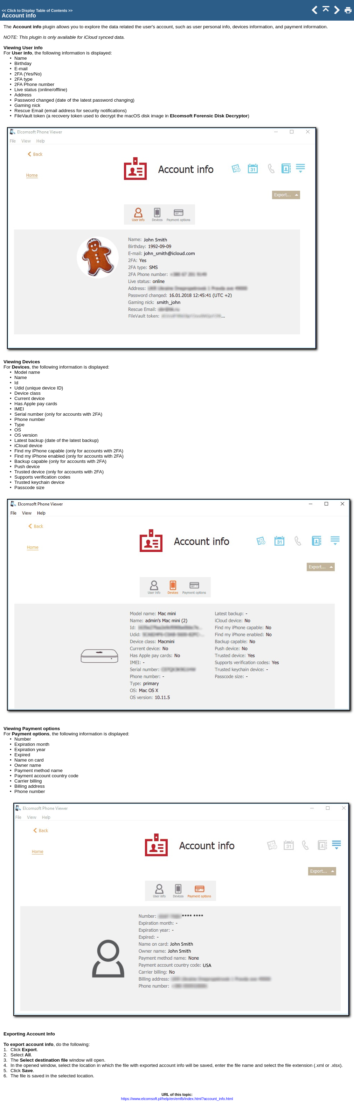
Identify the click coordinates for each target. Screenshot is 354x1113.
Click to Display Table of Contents (37, 10)
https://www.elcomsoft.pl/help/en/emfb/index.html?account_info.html (177, 1099)
